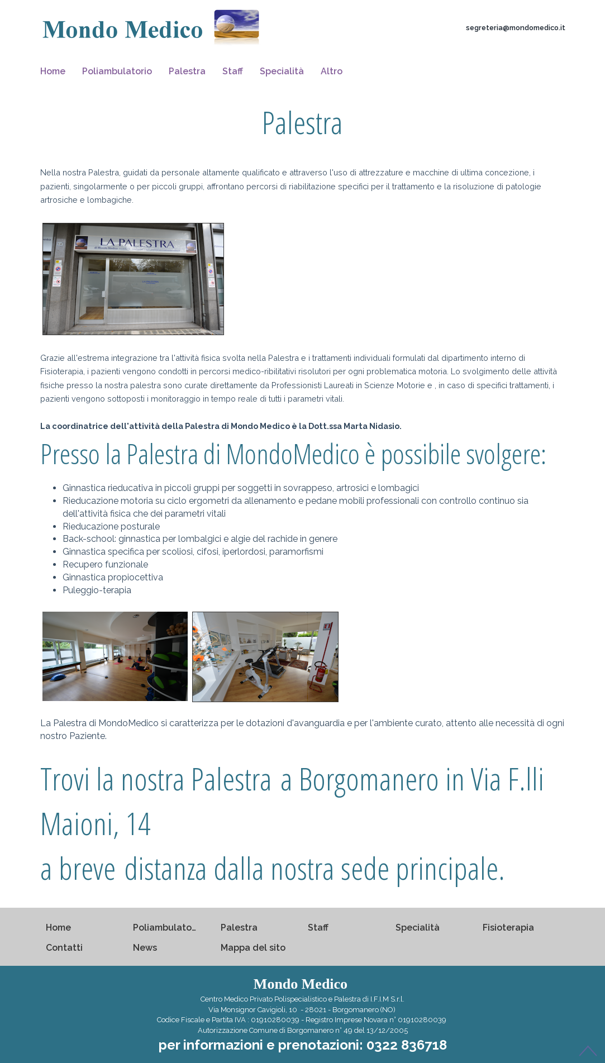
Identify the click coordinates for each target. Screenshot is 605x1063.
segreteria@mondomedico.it (515, 27)
